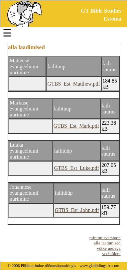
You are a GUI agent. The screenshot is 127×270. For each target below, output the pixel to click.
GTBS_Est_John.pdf (77, 210)
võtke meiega (108, 248)
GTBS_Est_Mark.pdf (76, 126)
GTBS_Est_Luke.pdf (76, 168)
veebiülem (111, 253)
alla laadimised (107, 242)
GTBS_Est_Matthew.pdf (73, 84)
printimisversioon (105, 237)
